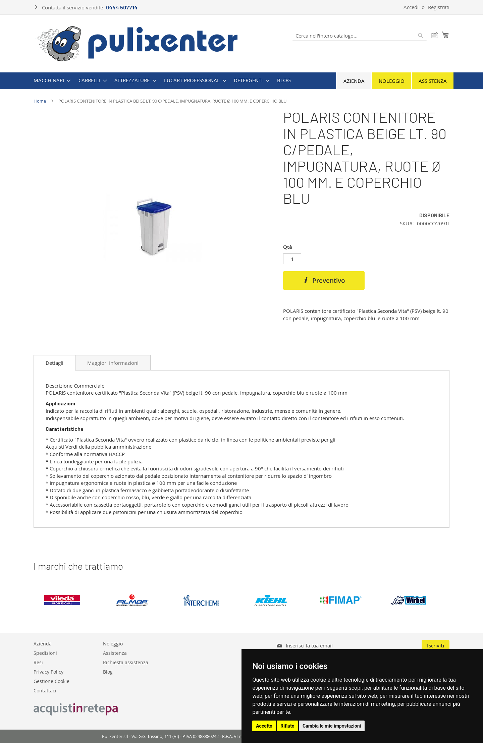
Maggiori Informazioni (113, 362)
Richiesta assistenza (125, 662)
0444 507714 (122, 7)
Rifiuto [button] (287, 726)
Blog (108, 671)
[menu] (241, 80)
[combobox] (359, 35)
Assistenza (433, 80)
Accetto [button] (264, 726)
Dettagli (54, 362)
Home (40, 101)
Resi (38, 662)
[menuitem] (50, 80)
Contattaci (45, 690)
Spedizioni (45, 652)
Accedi (411, 7)
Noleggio (392, 80)
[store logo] (137, 42)
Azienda (354, 80)
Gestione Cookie (51, 681)
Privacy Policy (48, 671)
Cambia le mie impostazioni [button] (332, 726)
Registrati (438, 7)
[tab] (54, 362)
